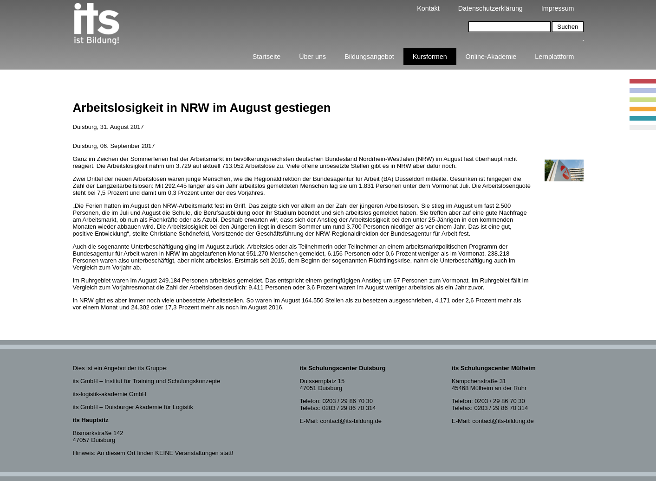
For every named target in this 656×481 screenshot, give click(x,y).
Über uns (312, 56)
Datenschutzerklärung (490, 8)
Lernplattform (554, 56)
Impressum (557, 8)
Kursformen (430, 56)
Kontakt (428, 8)
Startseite (266, 56)
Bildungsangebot (369, 56)
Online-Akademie (491, 56)
